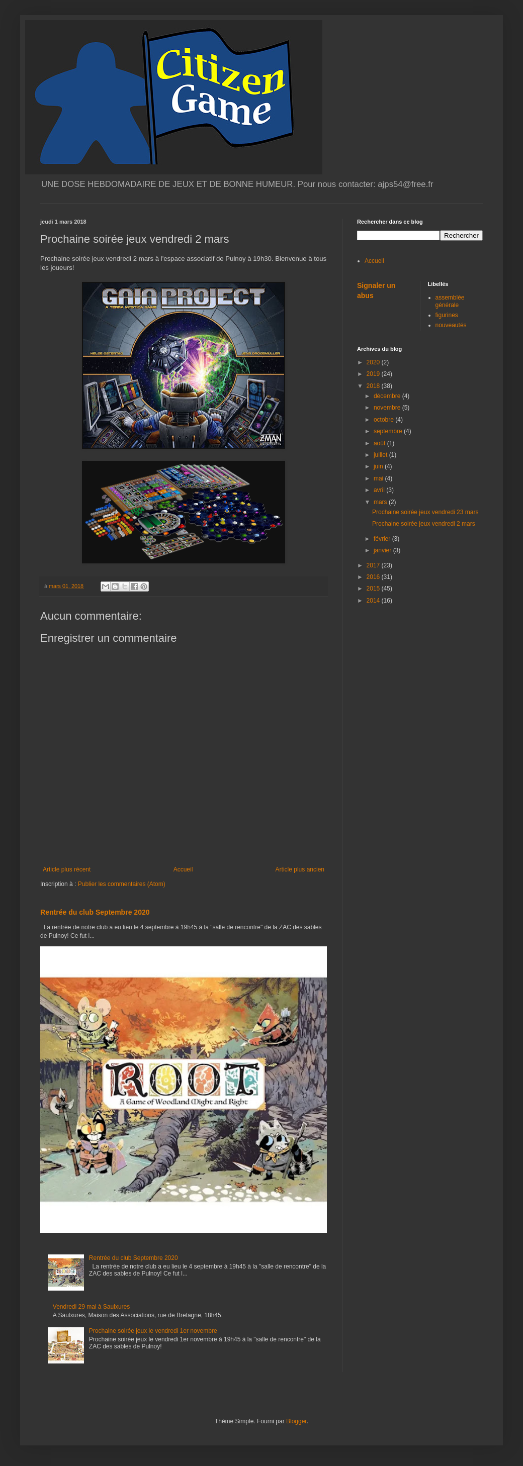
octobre (384, 419)
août (380, 443)
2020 (374, 362)
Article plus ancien (300, 869)
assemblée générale (450, 301)
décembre (388, 396)
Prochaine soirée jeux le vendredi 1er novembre (153, 1330)
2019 (374, 373)
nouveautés (451, 325)
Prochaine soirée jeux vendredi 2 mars (423, 523)
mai (379, 478)
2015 (374, 588)
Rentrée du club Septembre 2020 (95, 912)
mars (381, 502)
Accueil (183, 869)
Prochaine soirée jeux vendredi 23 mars (425, 512)
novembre (388, 407)
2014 (374, 600)
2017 (374, 565)
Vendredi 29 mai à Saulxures (91, 1306)
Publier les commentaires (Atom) (121, 884)
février (383, 538)
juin (379, 466)
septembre (389, 431)
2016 (374, 576)
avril (380, 490)
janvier (383, 550)
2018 (374, 385)
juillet (381, 454)
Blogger (296, 1421)
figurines (446, 315)
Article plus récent (67, 869)
